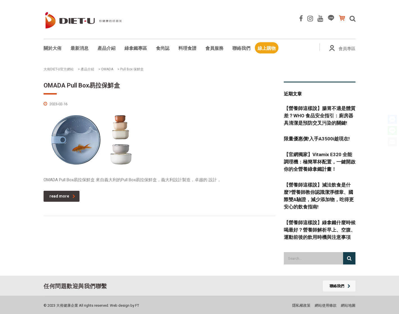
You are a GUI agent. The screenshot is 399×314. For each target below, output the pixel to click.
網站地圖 (348, 305)
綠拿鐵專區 (135, 48)
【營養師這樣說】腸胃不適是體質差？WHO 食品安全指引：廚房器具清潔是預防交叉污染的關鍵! (319, 116)
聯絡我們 (241, 48)
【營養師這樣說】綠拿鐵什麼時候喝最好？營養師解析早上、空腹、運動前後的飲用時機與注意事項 (319, 230)
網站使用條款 (326, 305)
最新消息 (80, 48)
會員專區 (347, 48)
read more (62, 196)
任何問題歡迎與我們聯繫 (75, 286)
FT (137, 305)
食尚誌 (162, 48)
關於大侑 (53, 48)
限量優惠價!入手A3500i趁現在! (317, 139)
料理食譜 (187, 48)
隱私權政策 (301, 305)
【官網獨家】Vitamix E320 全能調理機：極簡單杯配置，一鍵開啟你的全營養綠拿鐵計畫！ (319, 162)
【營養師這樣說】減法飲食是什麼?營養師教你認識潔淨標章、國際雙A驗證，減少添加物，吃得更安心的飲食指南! (319, 196)
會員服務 (214, 48)
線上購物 (267, 48)
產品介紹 (106, 48)
